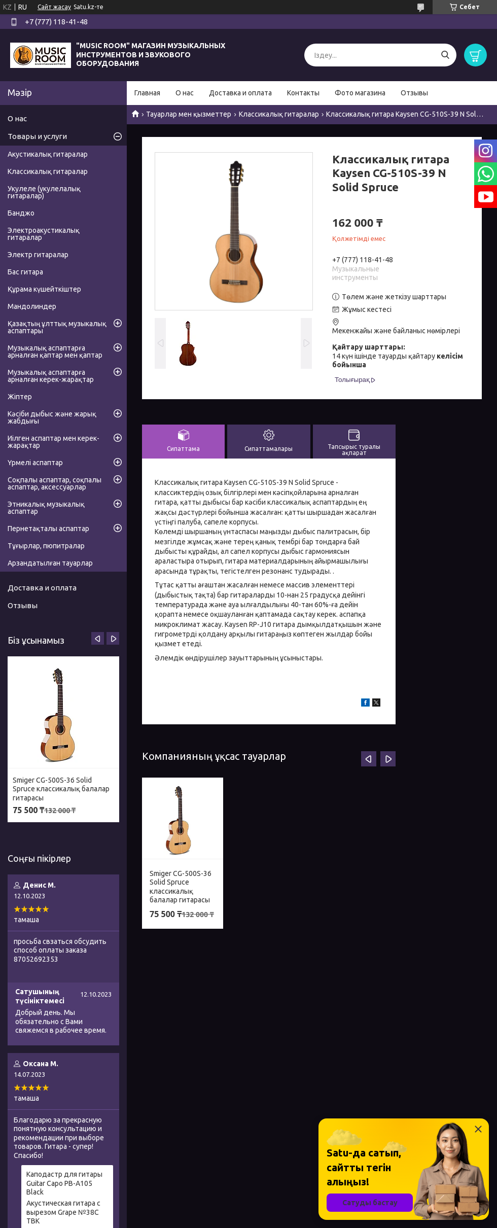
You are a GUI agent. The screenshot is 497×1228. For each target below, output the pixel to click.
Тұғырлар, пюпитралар (46, 546)
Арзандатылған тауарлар (50, 563)
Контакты (303, 93)
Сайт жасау (54, 7)
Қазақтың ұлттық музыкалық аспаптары (57, 327)
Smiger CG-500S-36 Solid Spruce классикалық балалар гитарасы (180, 886)
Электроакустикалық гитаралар (44, 233)
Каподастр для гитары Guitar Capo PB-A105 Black (64, 1183)
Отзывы (414, 93)
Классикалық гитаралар (279, 114)
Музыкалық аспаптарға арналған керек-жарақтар (51, 375)
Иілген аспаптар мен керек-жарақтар (53, 441)
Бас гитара (25, 272)
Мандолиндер (32, 306)
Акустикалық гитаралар (48, 154)
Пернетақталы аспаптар (48, 528)
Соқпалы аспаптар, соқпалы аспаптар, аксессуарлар (54, 483)
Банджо (21, 213)
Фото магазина (360, 93)
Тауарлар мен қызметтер (188, 114)
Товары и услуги (37, 136)
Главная (147, 93)
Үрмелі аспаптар (35, 463)
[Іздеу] (445, 55)
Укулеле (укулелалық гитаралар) (44, 192)
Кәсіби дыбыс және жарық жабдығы (52, 417)
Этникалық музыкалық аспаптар (46, 507)
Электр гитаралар (38, 255)
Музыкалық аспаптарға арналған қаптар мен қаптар (55, 351)
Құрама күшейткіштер (44, 289)
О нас (184, 93)
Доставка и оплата (240, 93)
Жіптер (20, 397)
